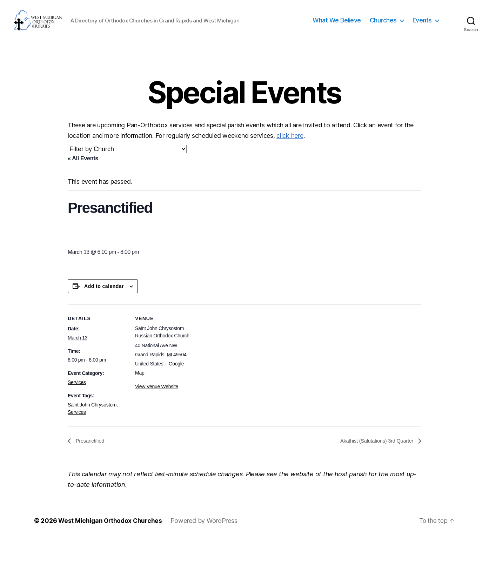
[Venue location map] (239, 384)
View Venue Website (156, 417)
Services (77, 413)
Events (422, 36)
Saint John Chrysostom (92, 436)
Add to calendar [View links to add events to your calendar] (104, 317)
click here (289, 166)
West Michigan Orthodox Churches (111, 552)
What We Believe (337, 36)
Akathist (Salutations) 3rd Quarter (374, 472)
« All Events (83, 190)
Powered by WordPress (206, 552)
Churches (383, 36)
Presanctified (90, 472)
